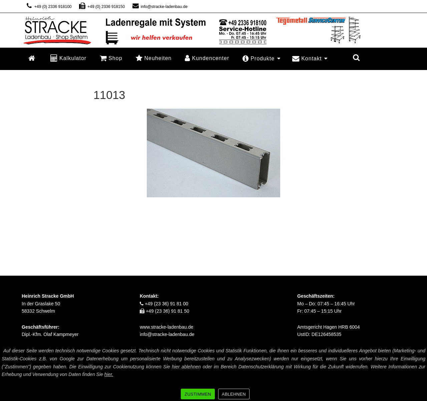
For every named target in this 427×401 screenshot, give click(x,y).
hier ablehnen (186, 366)
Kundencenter (207, 58)
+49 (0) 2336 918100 (48, 6)
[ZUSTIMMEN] (418, 373)
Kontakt (310, 58)
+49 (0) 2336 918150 (101, 6)
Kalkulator (68, 58)
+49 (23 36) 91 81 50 (164, 311)
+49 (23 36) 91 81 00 (164, 303)
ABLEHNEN (234, 394)
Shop (111, 58)
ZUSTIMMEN (197, 394)
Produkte (262, 58)
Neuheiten (154, 58)
